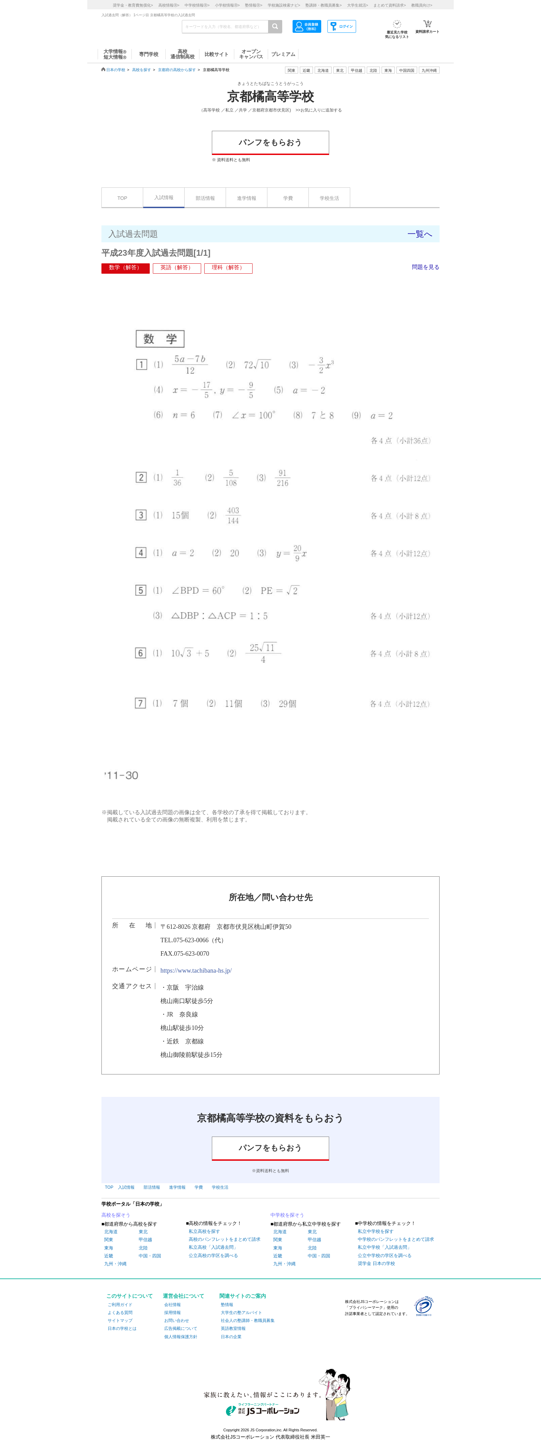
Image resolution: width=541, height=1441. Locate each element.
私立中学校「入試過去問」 (385, 1247)
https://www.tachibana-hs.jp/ (196, 970)
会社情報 (172, 1304)
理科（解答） (228, 267)
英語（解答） (177, 267)
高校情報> (168, 5)
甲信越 (145, 1239)
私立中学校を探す (376, 1231)
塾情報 (227, 1304)
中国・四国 (150, 1255)
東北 (143, 1231)
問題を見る (426, 267)
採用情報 (172, 1312)
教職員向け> (421, 5)
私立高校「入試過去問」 (213, 1247)
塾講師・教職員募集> (323, 5)
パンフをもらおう (270, 142)
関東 (108, 1239)
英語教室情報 (233, 1328)
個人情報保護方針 (180, 1336)
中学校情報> (197, 5)
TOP (122, 198)
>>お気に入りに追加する (319, 110)
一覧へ (420, 233)
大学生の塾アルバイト (241, 1312)
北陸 (143, 1247)
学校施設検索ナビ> (284, 5)
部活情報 (205, 198)
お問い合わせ (176, 1320)
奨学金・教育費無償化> (133, 5)
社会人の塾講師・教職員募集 (248, 1320)
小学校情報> (227, 5)
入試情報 (164, 197)
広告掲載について (180, 1328)
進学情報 (246, 198)
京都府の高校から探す (177, 70)
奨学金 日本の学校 (376, 1263)
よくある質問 (120, 1312)
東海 (108, 1247)
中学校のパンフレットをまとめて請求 (396, 1239)
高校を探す (141, 70)
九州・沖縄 (115, 1263)
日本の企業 (231, 1336)
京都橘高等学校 (270, 97)
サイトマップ (120, 1320)
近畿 (108, 1255)
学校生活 (329, 198)
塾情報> (253, 5)
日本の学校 (115, 70)
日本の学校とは (122, 1328)
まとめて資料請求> (389, 5)
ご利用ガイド (120, 1304)
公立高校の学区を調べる (213, 1255)
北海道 (323, 70)
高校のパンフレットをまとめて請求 (224, 1239)
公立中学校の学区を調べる (385, 1255)
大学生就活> (357, 5)
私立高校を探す (204, 1231)
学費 (288, 198)
